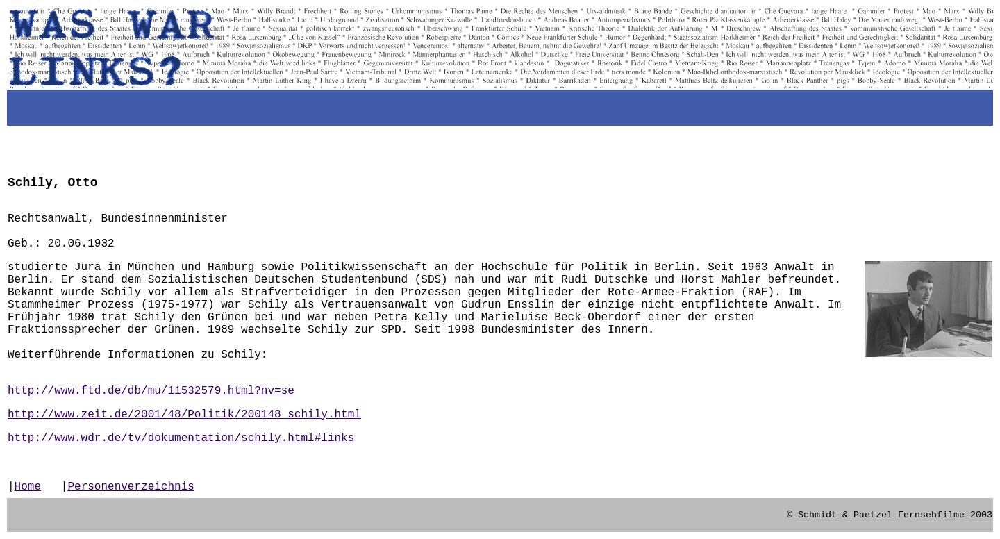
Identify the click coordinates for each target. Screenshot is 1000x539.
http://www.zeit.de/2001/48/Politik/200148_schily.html (184, 414)
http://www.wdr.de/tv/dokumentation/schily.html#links (181, 438)
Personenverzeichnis (130, 487)
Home (28, 487)
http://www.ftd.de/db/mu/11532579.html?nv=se (151, 391)
